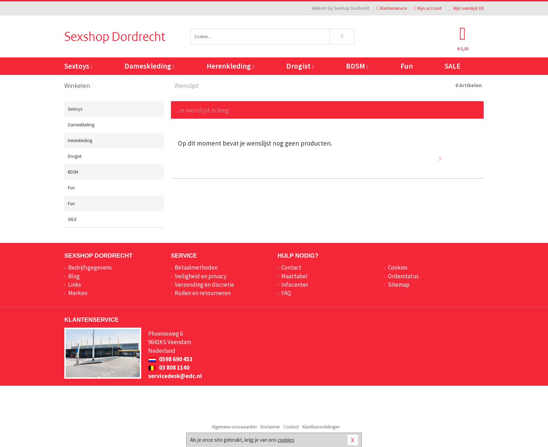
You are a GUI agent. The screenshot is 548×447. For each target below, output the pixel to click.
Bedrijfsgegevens (90, 267)
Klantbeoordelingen (321, 427)
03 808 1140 (168, 367)
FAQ (286, 293)
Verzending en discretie (204, 284)
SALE (453, 66)
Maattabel (294, 276)
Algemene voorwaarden (234, 427)
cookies (285, 439)
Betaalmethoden (196, 267)
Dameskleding (149, 66)
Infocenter (294, 284)
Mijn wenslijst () (466, 8)
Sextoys (78, 66)
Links (74, 284)
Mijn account (428, 8)
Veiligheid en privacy (200, 276)
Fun (407, 66)
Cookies (398, 267)
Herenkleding (230, 66)
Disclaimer (270, 427)
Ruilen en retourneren (203, 293)
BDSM (357, 66)
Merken (77, 293)
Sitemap (399, 284)
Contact (291, 267)
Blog (74, 276)
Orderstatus (403, 276)
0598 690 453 (170, 359)
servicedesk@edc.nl (175, 376)
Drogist (300, 66)
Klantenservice (391, 8)
